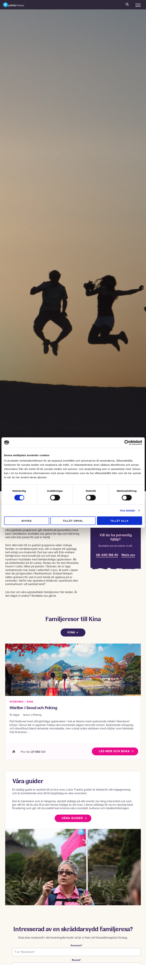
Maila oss (128, 555)
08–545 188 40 (107, 555)
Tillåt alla (119, 520)
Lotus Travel (14, 4)
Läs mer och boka (114, 751)
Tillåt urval (73, 520)
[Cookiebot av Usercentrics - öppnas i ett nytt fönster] (127, 442)
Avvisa (26, 520)
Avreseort (76, 945)
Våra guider (72, 818)
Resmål (76, 960)
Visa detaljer (127, 510)
